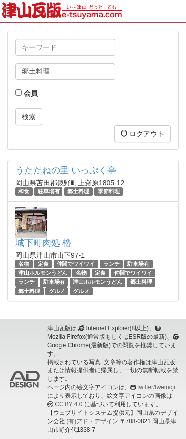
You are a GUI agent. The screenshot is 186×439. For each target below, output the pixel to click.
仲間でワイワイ (76, 264)
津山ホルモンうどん (42, 273)
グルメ (57, 291)
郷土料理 (78, 191)
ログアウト (142, 133)
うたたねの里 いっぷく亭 (65, 170)
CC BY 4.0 (68, 404)
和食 (23, 191)
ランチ (111, 264)
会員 (26, 93)
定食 (43, 264)
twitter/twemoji (156, 387)
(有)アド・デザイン (92, 421)
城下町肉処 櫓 (43, 243)
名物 (23, 264)
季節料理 (109, 191)
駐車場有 (49, 191)
